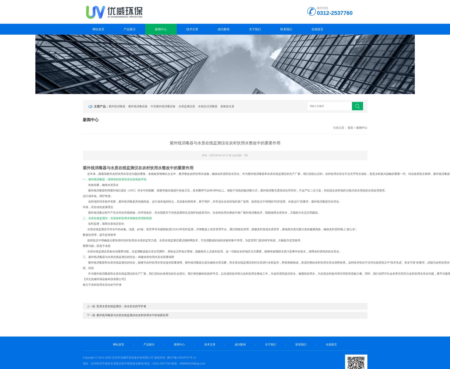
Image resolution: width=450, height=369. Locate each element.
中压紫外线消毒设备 (163, 106)
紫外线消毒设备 (138, 106)
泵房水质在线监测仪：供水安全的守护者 (121, 306)
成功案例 (223, 29)
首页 (350, 127)
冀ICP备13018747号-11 (181, 357)
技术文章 (192, 29)
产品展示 (130, 29)
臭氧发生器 (227, 106)
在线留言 (317, 29)
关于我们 (255, 29)
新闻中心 (161, 29)
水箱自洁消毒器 (207, 106)
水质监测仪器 (186, 106)
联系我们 (286, 29)
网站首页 (98, 29)
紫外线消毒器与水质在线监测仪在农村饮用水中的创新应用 (132, 315)
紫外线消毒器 (117, 106)
